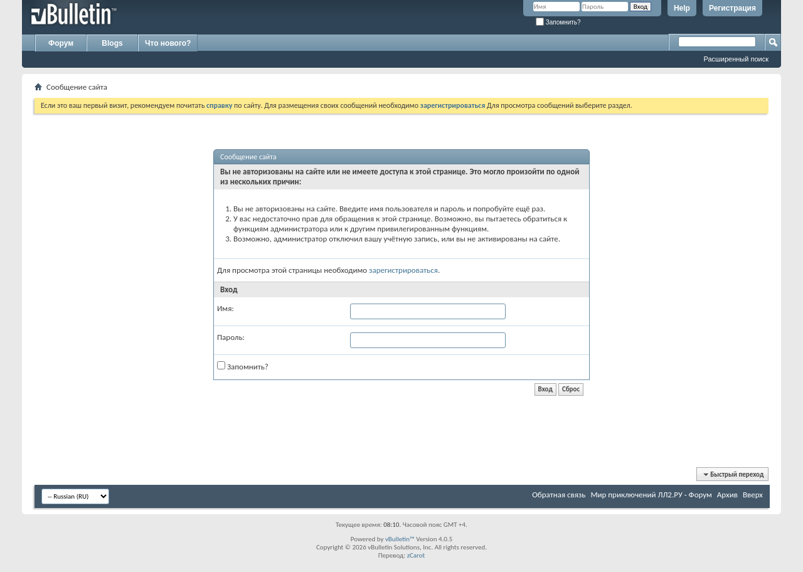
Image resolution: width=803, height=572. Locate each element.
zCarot (416, 555)
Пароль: (231, 337)
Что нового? (168, 43)
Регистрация (732, 8)
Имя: (225, 308)
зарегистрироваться (403, 270)
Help (682, 8)
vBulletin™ (400, 539)
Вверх (753, 494)
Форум (60, 43)
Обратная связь (558, 494)
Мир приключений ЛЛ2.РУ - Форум (650, 494)
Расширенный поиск (735, 59)
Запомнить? (558, 22)
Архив (727, 494)
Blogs (112, 43)
